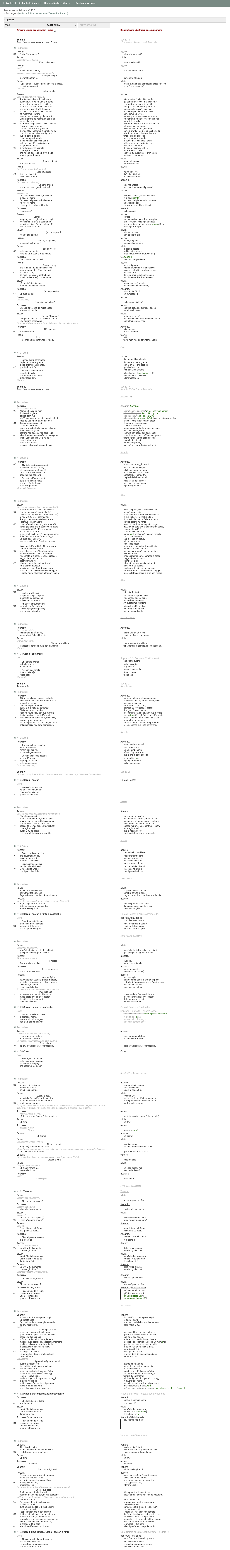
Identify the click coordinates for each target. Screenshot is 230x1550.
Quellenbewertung (85, 3)
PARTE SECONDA (88, 25)
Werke (9, 3)
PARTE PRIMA (54, 25)
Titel (7, 25)
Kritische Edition (28, 3)
